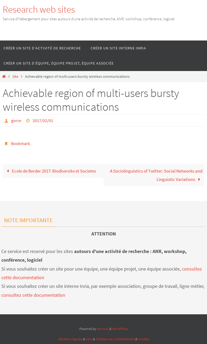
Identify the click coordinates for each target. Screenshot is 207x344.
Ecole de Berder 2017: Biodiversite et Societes (50, 171)
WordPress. (120, 328)
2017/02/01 (43, 120)
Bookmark (20, 143)
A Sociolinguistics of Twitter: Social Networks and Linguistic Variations (156, 175)
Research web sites (39, 9)
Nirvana (102, 328)
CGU (89, 339)
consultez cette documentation (33, 295)
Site (15, 76)
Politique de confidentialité (115, 339)
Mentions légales (70, 339)
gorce (16, 120)
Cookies (143, 339)
